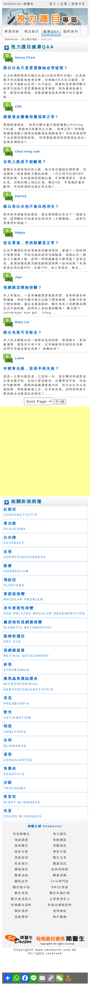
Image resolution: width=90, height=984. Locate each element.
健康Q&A (51, 31)
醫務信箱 (22, 875)
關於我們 (22, 911)
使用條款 (60, 911)
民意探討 (22, 863)
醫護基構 (60, 875)
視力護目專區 (29, 39)
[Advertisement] (45, 451)
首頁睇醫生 (21, 834)
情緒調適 (22, 840)
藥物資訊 (22, 869)
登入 (52, 3)
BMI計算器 (60, 887)
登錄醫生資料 (21, 905)
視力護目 (60, 834)
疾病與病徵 (60, 869)
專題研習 (22, 857)
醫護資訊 (60, 863)
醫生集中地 (21, 887)
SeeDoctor (12, 39)
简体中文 (78, 3)
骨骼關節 (60, 840)
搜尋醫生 (22, 845)
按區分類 (22, 851)
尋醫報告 (60, 845)
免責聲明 (22, 917)
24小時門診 (60, 881)
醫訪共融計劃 (60, 893)
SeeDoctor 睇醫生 (18, 3)
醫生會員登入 (21, 899)
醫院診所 (22, 881)
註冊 (63, 3)
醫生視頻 (22, 893)
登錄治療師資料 (60, 905)
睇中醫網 (60, 917)
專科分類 (60, 851)
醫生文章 (60, 857)
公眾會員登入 (60, 899)
